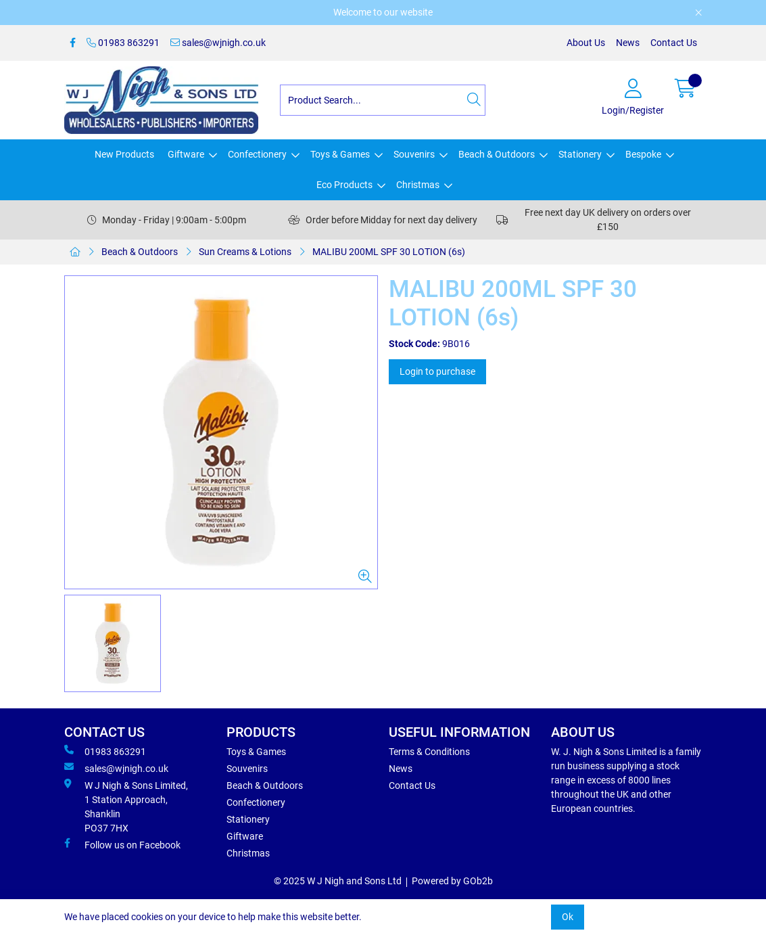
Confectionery (257, 154)
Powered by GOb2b (452, 880)
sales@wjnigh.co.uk (218, 42)
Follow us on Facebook (122, 844)
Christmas (417, 184)
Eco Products (344, 184)
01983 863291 (123, 42)
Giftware (186, 154)
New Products (124, 154)
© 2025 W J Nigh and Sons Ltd (338, 880)
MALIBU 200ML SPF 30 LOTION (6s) (388, 251)
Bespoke (643, 154)
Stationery (580, 154)
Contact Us (673, 42)
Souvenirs (414, 154)
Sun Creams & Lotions (245, 251)
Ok (567, 916)
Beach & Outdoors (496, 154)
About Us (586, 42)
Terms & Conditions (429, 751)
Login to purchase (437, 371)
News (628, 42)
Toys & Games (340, 154)
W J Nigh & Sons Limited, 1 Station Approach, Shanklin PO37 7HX (126, 806)
